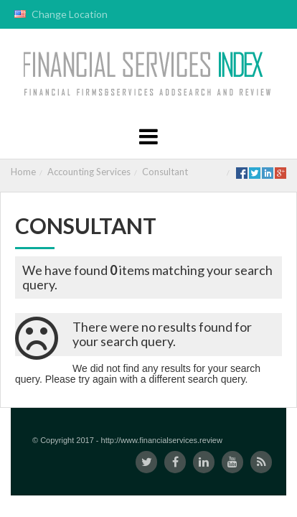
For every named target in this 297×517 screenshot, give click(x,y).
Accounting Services (89, 171)
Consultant (165, 171)
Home (23, 171)
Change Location (61, 14)
